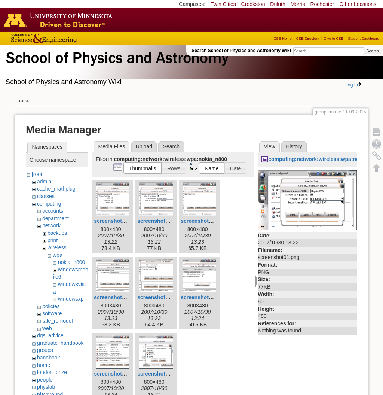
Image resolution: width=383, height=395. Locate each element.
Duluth (277, 4)
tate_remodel (57, 321)
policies (51, 306)
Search (372, 51)
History (294, 146)
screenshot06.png (116, 374)
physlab (46, 387)
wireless (57, 247)
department (55, 218)
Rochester (322, 4)
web (47, 328)
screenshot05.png (203, 297)
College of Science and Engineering (67, 38)
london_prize (52, 372)
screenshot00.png (116, 221)
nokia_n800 (71, 262)
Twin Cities (223, 4)
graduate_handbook (60, 343)
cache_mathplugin (58, 189)
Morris (298, 4)
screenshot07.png (159, 374)
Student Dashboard (363, 38)
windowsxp (70, 299)
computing (49, 204)
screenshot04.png (159, 297)
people (45, 380)
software (52, 313)
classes (46, 196)
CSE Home (282, 38)
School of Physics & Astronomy (116, 67)
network (51, 225)
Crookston (253, 4)
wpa (57, 255)
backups (57, 233)
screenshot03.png (116, 297)
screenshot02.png (203, 221)
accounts (52, 211)
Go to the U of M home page (60, 19)
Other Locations (357, 4)
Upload (144, 146)
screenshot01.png (159, 221)
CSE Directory (307, 38)
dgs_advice (50, 335)
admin (44, 182)
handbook (48, 358)
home (43, 365)
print (53, 240)
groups (45, 350)
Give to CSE (333, 38)
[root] (38, 174)
